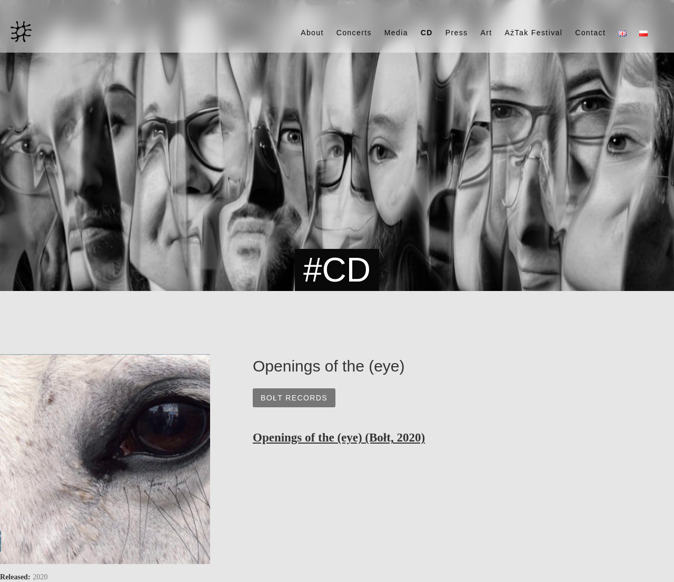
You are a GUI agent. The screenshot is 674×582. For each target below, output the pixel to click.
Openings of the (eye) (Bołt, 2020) (339, 437)
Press (456, 32)
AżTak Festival (533, 32)
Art (486, 32)
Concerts (354, 32)
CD (427, 32)
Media (396, 32)
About (312, 32)
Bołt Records (294, 398)
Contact (590, 32)
